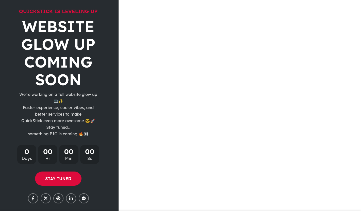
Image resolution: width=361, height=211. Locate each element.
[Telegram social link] (84, 198)
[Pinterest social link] (58, 198)
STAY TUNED (58, 178)
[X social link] (46, 198)
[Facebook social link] (33, 198)
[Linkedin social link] (71, 198)
